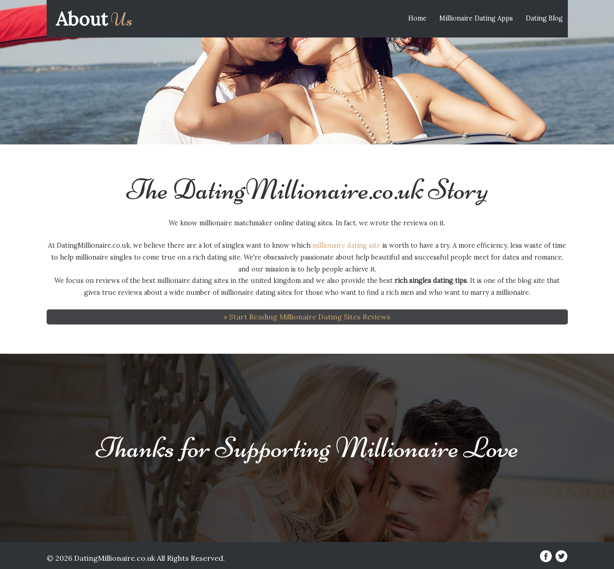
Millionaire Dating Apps (476, 18)
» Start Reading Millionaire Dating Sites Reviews (307, 316)
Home (417, 18)
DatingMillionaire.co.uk (114, 558)
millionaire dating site (346, 245)
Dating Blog (544, 18)
